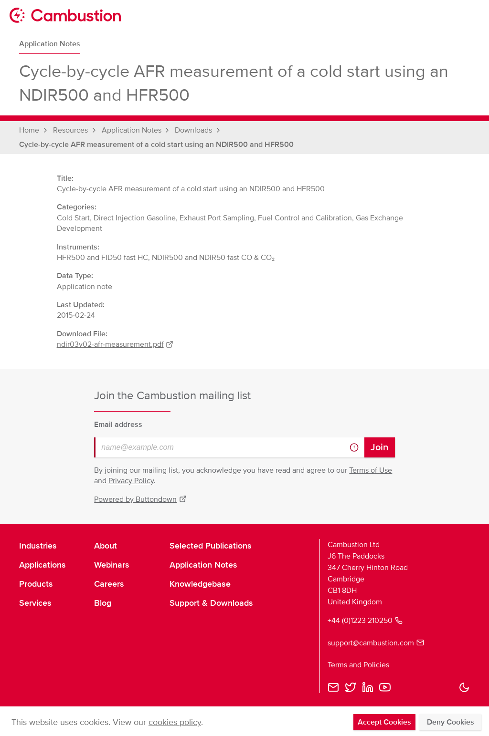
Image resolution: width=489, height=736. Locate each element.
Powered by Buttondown (140, 499)
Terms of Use (370, 470)
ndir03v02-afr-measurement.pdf (115, 344)
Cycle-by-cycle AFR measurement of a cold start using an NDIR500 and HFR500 (156, 144)
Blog (102, 603)
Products (36, 584)
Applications (42, 565)
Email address (118, 424)
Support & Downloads (211, 603)
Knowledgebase (200, 584)
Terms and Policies (358, 665)
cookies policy (175, 722)
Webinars (111, 565)
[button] (464, 687)
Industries (38, 545)
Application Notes (49, 44)
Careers (109, 584)
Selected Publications (211, 545)
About (105, 545)
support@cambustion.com (376, 643)
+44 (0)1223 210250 (365, 620)
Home (29, 130)
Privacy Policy (131, 481)
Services (35, 603)
